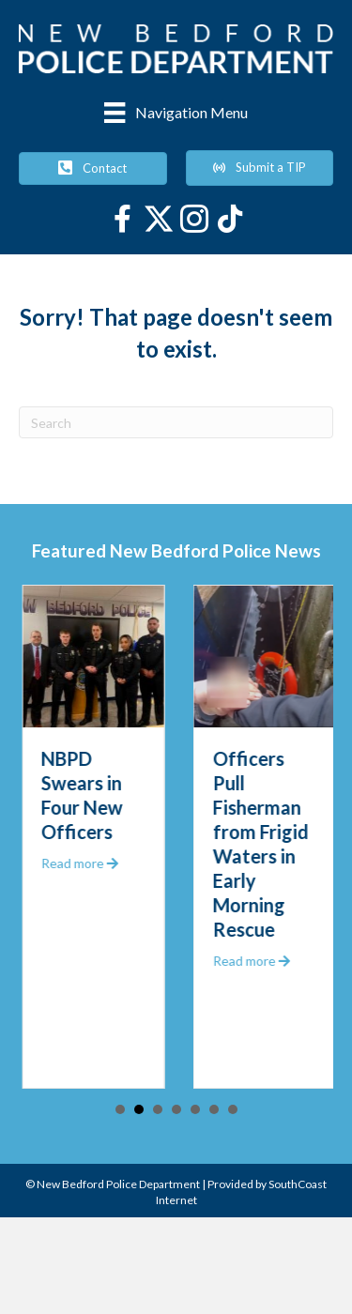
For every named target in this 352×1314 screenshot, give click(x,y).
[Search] (176, 422)
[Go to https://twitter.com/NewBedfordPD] (159, 219)
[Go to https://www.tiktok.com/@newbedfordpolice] (230, 220)
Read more (91, 863)
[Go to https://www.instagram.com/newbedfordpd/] (194, 221)
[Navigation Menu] (175, 112)
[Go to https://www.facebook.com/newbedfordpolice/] (123, 220)
